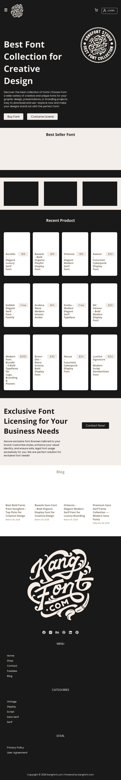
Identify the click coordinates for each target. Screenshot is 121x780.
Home (10, 655)
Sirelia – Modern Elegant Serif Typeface (69, 311)
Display (11, 706)
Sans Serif (13, 717)
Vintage (12, 701)
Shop (10, 661)
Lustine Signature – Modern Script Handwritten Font (98, 365)
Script (10, 712)
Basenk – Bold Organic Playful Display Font (39, 262)
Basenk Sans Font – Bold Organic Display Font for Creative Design (46, 510)
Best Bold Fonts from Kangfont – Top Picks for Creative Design (16, 510)
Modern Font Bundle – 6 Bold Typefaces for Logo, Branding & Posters (10, 370)
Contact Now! (95, 425)
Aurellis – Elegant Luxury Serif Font (10, 262)
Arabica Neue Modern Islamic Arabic (39, 311)
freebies (12, 671)
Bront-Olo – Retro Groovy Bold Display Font (39, 365)
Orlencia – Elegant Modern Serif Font (69, 262)
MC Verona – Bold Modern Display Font (98, 313)
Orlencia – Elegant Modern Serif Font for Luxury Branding (74, 510)
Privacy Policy (15, 747)
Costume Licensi (42, 117)
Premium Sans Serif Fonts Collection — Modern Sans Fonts (102, 512)
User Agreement (17, 752)
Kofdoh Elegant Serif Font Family (10, 311)
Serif (9, 722)
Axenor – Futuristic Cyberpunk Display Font (98, 262)
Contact (12, 666)
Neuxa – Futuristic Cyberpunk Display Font (69, 364)
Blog (9, 676)
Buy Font (14, 117)
